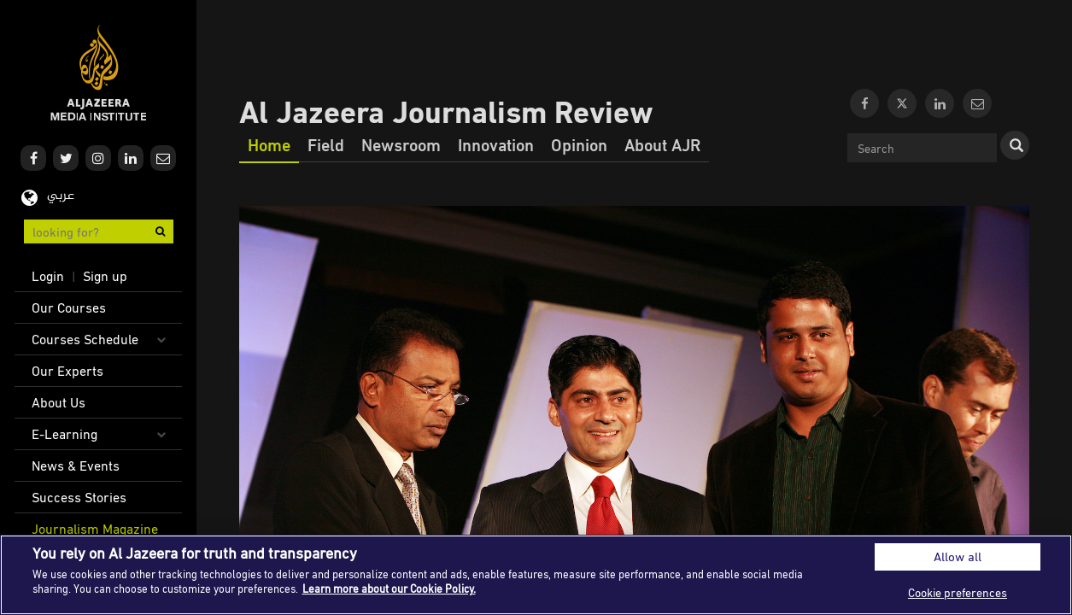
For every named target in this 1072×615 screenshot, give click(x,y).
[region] (536, 575)
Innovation (496, 144)
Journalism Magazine (95, 528)
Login (48, 275)
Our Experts (67, 370)
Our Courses (69, 307)
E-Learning (64, 433)
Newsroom (401, 144)
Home (269, 144)
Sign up (105, 275)
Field (326, 144)
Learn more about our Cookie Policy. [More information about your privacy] (389, 588)
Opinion (579, 144)
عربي (60, 196)
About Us (58, 402)
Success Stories (79, 497)
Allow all (957, 556)
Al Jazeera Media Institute (98, 73)
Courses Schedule (85, 339)
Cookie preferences (957, 592)
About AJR (662, 144)
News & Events (76, 465)
